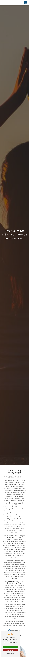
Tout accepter (10, 647)
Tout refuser (10, 650)
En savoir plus (14, 626)
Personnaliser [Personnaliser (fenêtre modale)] (10, 653)
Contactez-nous (14, 630)
